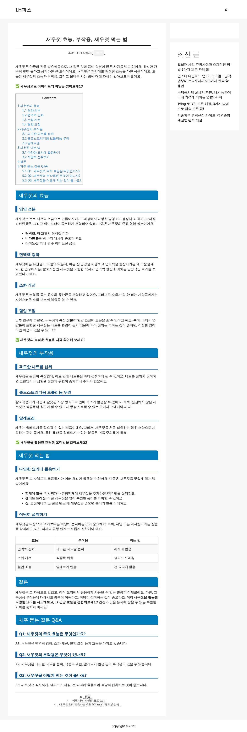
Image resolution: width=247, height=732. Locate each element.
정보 (87, 696)
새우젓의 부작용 (30, 129)
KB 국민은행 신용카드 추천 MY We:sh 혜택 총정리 (89, 704)
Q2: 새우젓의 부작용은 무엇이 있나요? (51, 176)
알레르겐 (31, 143)
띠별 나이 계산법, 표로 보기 (89, 700)
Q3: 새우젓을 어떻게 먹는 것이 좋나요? (51, 180)
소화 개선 (31, 120)
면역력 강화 (33, 115)
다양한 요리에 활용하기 (41, 152)
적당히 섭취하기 (36, 157)
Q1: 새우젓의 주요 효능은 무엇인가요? (51, 171)
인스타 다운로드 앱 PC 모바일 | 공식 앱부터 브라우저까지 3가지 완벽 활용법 (204, 81)
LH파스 (23, 9)
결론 (22, 162)
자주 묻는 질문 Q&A (33, 166)
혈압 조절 (31, 124)
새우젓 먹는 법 (29, 147)
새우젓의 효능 (29, 106)
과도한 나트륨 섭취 (38, 134)
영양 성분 (31, 110)
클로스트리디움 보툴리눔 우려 (45, 138)
